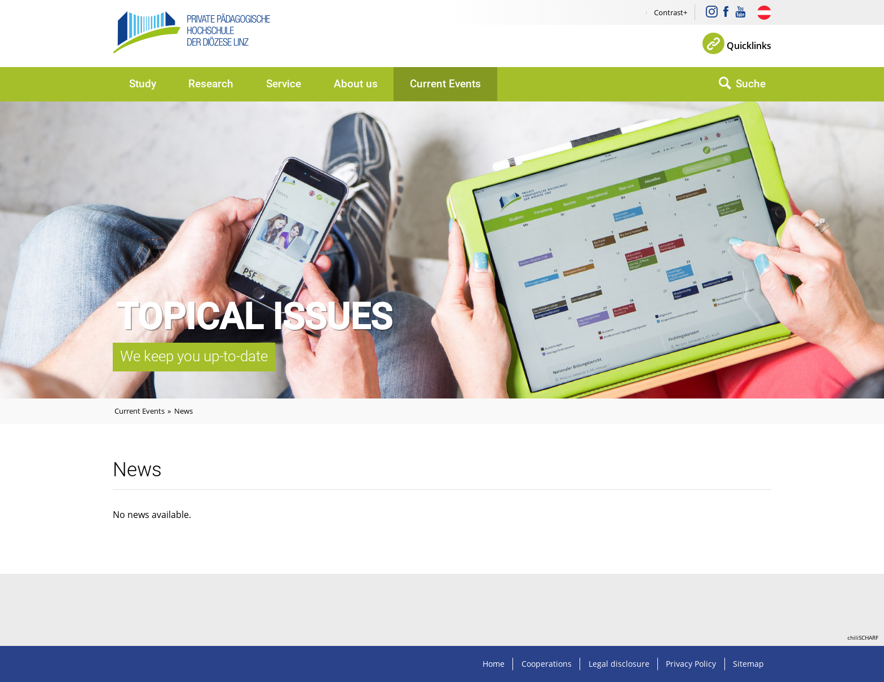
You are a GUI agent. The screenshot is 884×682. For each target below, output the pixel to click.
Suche (751, 83)
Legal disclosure (619, 663)
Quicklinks (749, 45)
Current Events (445, 83)
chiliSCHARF (862, 637)
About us (356, 83)
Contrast (668, 12)
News (183, 411)
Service (283, 83)
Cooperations (546, 663)
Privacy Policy (691, 663)
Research (210, 83)
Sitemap (748, 663)
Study (142, 83)
